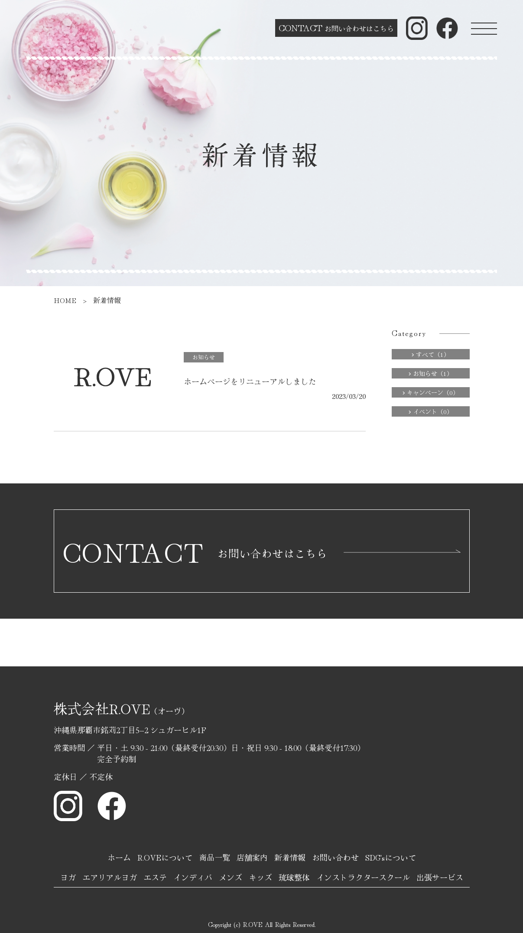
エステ (155, 877)
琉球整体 (294, 877)
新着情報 (289, 857)
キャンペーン (430, 392)
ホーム (119, 857)
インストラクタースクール (363, 877)
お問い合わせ (335, 857)
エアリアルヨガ (109, 877)
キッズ (260, 877)
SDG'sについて (390, 857)
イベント (430, 411)
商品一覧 (214, 857)
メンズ (230, 877)
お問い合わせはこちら (336, 27)
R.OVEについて (164, 857)
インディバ (192, 877)
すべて (430, 354)
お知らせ (203, 357)
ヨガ (68, 877)
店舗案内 (252, 857)
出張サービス (439, 877)
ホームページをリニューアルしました (250, 381)
